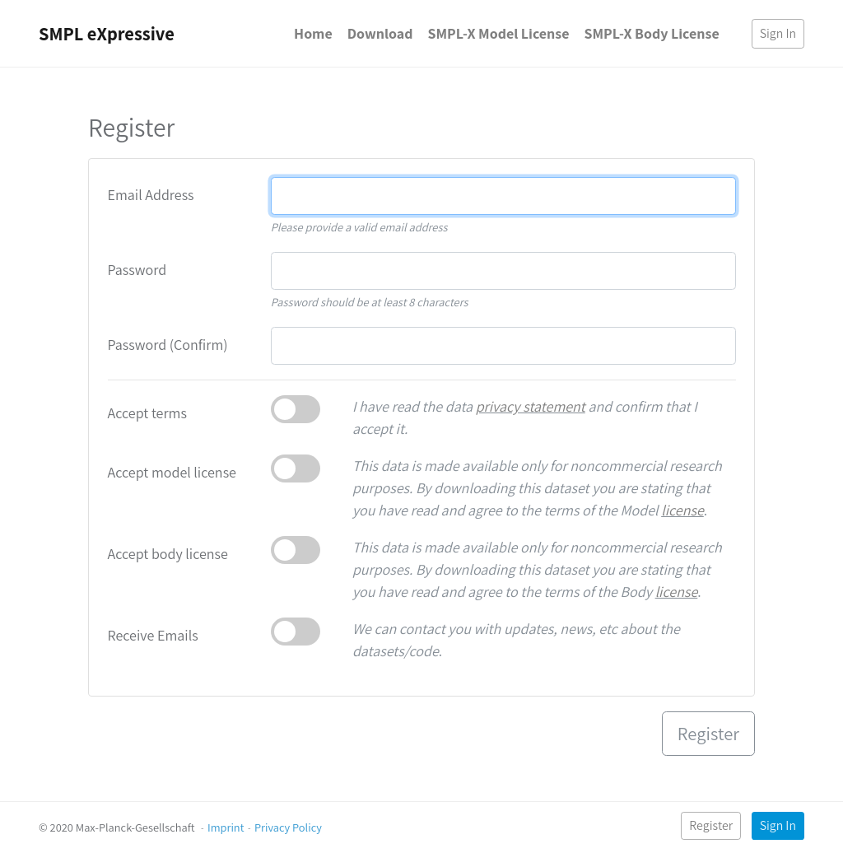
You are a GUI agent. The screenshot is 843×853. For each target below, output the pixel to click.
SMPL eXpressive (107, 33)
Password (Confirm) (168, 344)
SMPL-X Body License (651, 33)
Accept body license (168, 553)
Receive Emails (153, 635)
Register (711, 825)
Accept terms (147, 412)
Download (380, 33)
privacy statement (530, 406)
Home (313, 33)
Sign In (778, 33)
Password (137, 269)
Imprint (225, 827)
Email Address (151, 194)
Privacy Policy (288, 827)
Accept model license (172, 472)
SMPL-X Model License (498, 33)
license (682, 510)
